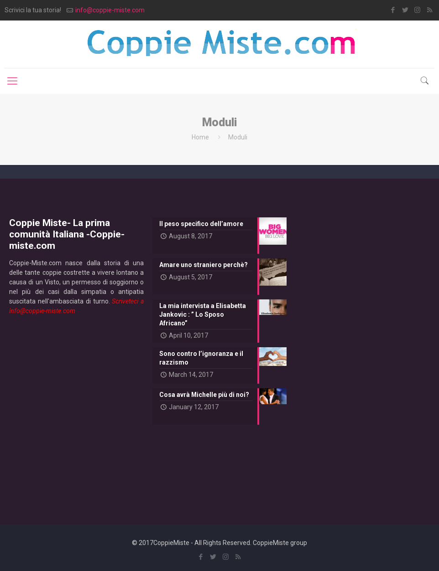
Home (200, 137)
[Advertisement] (76, 412)
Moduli (237, 137)
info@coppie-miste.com (110, 10)
